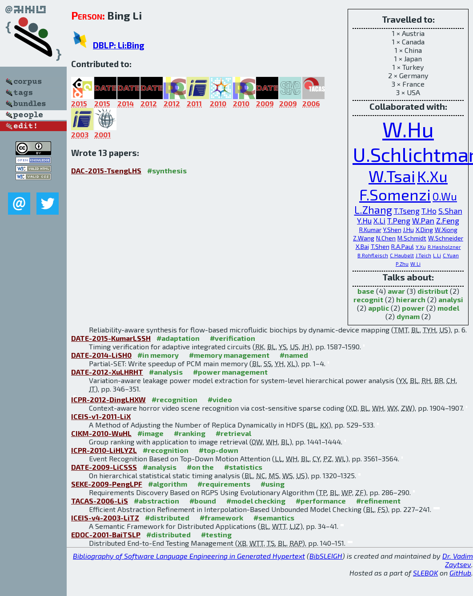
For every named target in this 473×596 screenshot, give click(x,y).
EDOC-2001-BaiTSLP (105, 534)
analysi (450, 299)
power (413, 308)
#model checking (255, 500)
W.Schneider (445, 238)
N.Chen (386, 238)
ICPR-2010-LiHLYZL (104, 450)
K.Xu (432, 176)
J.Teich (423, 255)
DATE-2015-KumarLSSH (111, 338)
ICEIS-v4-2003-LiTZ (105, 517)
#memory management (229, 355)
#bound (202, 500)
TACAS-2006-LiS (99, 500)
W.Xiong (446, 229)
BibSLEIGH (325, 556)
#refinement (378, 500)
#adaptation (178, 338)
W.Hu (408, 129)
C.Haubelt (402, 255)
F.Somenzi (395, 194)
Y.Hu (364, 220)
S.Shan (450, 210)
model (448, 308)
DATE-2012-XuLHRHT (107, 372)
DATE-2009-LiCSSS (104, 467)
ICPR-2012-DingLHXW (108, 399)
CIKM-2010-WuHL (101, 433)
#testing (216, 534)
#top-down (218, 450)
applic (378, 308)
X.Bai (362, 246)
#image (150, 433)
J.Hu (408, 229)
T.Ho (429, 210)
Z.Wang (363, 238)
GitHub (460, 572)
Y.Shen (392, 229)
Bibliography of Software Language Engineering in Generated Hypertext (189, 556)
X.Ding (424, 229)
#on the (200, 467)
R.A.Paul (402, 246)
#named (294, 355)
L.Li (437, 255)
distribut (432, 291)
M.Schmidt (411, 238)
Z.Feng (447, 220)
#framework (221, 517)
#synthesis (167, 170)
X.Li (379, 220)
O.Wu (445, 196)
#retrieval (233, 433)
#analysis (166, 372)
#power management (230, 372)
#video (220, 399)
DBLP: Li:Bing (118, 45)
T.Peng (398, 220)
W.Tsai (392, 175)
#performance (321, 500)
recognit (368, 299)
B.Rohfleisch (372, 255)
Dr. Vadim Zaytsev (457, 560)
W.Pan (423, 220)
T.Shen (380, 246)
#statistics (243, 467)
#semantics (273, 517)
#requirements (223, 484)
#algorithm (167, 484)
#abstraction (156, 500)
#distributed (167, 517)
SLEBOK (425, 572)
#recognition (174, 399)
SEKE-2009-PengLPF (106, 484)
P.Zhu (402, 264)
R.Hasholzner (444, 247)
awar (396, 291)
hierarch (410, 299)
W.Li (415, 264)
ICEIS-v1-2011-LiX (101, 416)
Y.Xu (421, 247)
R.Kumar (370, 229)
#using (273, 484)
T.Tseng (407, 210)
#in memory (158, 355)
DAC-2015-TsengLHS (106, 170)
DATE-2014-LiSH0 (101, 355)
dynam (408, 316)
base (365, 291)
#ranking (189, 433)
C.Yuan (451, 255)
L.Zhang (373, 210)
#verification (232, 338)
